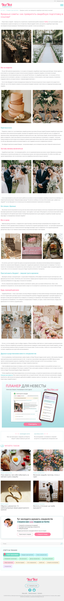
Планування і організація (39, 504)
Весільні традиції (4, 504)
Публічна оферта (32, 593)
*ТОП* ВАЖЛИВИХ (12, 555)
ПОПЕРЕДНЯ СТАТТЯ (25, 434)
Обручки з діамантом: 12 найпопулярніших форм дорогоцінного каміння (15, 508)
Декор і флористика (35, 558)
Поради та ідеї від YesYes (6, 472)
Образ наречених (9, 562)
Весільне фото (23, 558)
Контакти (40, 593)
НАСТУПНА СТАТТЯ (38, 434)
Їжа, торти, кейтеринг (48, 558)
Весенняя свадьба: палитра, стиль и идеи (46, 476)
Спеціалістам (8, 566)
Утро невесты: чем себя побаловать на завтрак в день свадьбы (15, 476)
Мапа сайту (24, 593)
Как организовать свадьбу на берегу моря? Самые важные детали (18, 437)
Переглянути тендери (25, 534)
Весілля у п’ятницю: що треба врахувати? (44, 507)
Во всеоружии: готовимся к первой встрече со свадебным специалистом (45, 437)
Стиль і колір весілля (41, 554)
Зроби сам (41, 562)
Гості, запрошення (31, 562)
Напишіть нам (60, 1)
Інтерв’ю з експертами (52, 562)
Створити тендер (43, 534)
